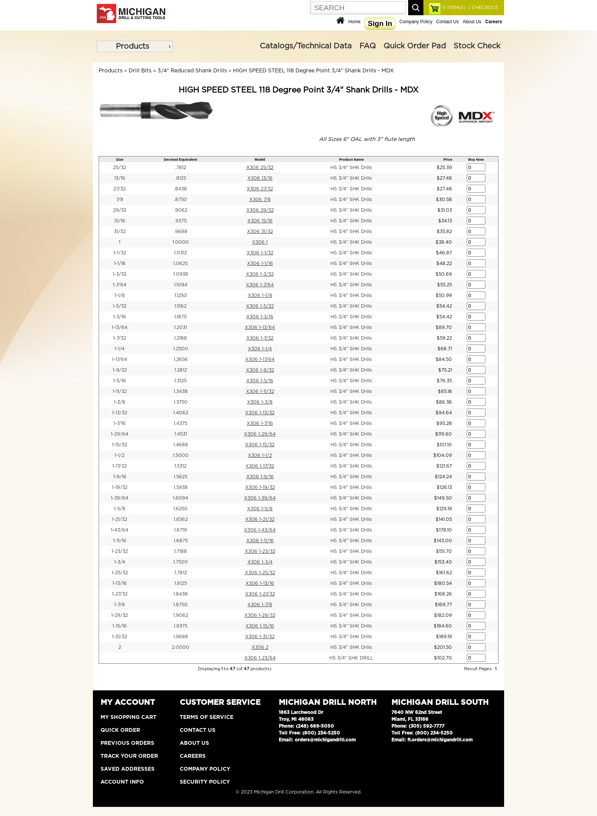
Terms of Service (206, 717)
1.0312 (180, 253)
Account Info (122, 782)
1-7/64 (119, 285)
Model (260, 159)
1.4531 (180, 434)
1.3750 (181, 402)
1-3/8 (119, 402)
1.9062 (180, 615)
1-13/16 (119, 583)
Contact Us (447, 21)
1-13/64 (120, 327)
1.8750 (180, 604)
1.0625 (180, 263)
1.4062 (180, 412)
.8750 (180, 199)
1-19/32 (120, 487)
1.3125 (180, 380)
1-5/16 (119, 380)
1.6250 (180, 508)
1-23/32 (120, 551)
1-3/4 (119, 562)
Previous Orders (127, 743)
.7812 (180, 167)
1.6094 (180, 498)
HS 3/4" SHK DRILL (351, 658)
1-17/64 (119, 359)
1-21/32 (119, 519)
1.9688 (180, 636)
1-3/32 (119, 274)
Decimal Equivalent (180, 159)
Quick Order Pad (414, 46)
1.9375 (180, 626)
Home (354, 21)
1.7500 (180, 562)
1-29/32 (119, 615)
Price (447, 159)
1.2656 (181, 359)
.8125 (180, 178)
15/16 (119, 221)
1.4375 (180, 423)
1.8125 (180, 583)
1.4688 (180, 444)
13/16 (119, 178)
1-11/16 (119, 540)
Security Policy (205, 782)
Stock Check (476, 46)
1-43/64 (119, 530)
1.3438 (181, 391)
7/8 (119, 199)
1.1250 (180, 295)
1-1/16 (120, 263)
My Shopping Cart (128, 717)
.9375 (180, 221)
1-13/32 (119, 412)
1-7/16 (119, 423)
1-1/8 (120, 295)
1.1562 (180, 306)
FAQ (367, 46)
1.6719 (180, 530)
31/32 (120, 231)
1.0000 (180, 242)
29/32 (119, 210)
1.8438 (180, 594)
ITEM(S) (453, 7)
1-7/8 (119, 604)
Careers (193, 756)
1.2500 (180, 349)
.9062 (180, 210)
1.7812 (180, 572)
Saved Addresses (128, 769)
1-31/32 (119, 636)
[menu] (135, 46)
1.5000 (180, 455)
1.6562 (181, 519)
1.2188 (180, 338)
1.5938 (181, 487)
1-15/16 (119, 626)
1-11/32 (120, 391)
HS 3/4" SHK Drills (351, 167)
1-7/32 (119, 338)
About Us (472, 21)
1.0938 (180, 274)
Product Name (351, 159)
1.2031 (180, 327)
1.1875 (180, 317)
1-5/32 (119, 306)
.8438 (180, 189)
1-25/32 (120, 572)
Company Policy (416, 21)
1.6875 (181, 540)
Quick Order (120, 730)
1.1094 (180, 285)
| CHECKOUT (482, 7)
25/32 (119, 167)
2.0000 (180, 647)
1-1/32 (119, 253)
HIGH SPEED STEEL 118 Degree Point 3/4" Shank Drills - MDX (313, 70)
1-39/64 (119, 498)
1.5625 (180, 476)
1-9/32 (120, 370)
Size (119, 159)
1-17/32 (119, 466)
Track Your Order (129, 756)
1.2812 (180, 370)
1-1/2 (120, 455)
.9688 (180, 231)
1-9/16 (119, 476)
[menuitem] (134, 46)
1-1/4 (120, 349)
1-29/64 (119, 434)
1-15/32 (119, 444)
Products (132, 46)
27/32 (119, 189)
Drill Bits (140, 70)
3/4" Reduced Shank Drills (192, 70)
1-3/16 (119, 317)
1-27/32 (120, 594)
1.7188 (180, 551)
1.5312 (180, 466)
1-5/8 (119, 508)
